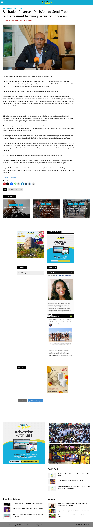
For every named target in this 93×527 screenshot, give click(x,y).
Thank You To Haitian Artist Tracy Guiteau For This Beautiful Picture (74, 474)
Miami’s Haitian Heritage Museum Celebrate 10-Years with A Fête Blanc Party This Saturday (73, 487)
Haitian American (13, 204)
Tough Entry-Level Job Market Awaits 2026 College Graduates (16, 209)
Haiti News (9, 8)
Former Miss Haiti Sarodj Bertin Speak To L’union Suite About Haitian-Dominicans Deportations (73, 511)
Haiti (4, 8)
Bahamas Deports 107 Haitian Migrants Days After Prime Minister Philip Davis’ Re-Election (76, 209)
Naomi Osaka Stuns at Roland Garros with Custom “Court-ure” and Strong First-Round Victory (46, 209)
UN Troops (19, 189)
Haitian (70, 203)
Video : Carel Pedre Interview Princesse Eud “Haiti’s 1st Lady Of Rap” (73, 515)
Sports (48, 203)
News (15, 8)
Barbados (11, 189)
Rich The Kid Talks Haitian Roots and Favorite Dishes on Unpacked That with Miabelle (73, 504)
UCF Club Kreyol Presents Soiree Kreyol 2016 (71, 480)
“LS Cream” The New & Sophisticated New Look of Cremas (28, 504)
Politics (20, 8)
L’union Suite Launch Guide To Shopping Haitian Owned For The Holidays (28, 515)
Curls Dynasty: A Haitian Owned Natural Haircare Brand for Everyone (28, 509)
